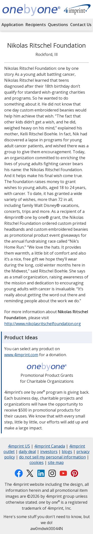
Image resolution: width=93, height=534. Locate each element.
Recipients (36, 24)
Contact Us (81, 24)
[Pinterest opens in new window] (74, 473)
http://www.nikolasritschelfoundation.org (42, 323)
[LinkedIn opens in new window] (41, 473)
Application (12, 24)
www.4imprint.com (21, 354)
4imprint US (19, 446)
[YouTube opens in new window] (63, 473)
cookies (37, 463)
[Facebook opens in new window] (18, 473)
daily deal (27, 452)
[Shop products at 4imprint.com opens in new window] (77, 10)
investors (49, 452)
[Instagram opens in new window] (52, 473)
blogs (67, 452)
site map (56, 463)
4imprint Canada (49, 446)
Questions (58, 24)
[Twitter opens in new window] (29, 473)
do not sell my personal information (52, 457)
